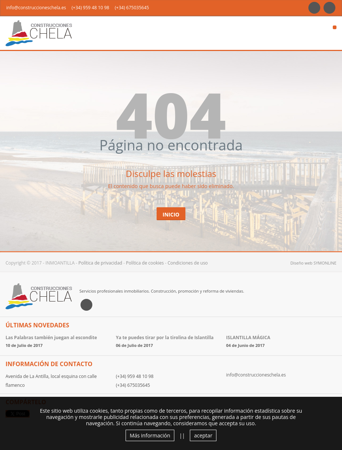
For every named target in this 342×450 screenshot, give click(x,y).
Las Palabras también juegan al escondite (51, 337)
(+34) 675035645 (132, 7)
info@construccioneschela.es (36, 7)
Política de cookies (145, 263)
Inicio (171, 214)
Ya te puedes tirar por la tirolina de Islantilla (165, 337)
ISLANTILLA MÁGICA (248, 337)
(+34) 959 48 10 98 (90, 7)
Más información (150, 435)
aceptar (203, 435)
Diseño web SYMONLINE (313, 263)
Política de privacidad (100, 263)
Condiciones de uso (188, 263)
